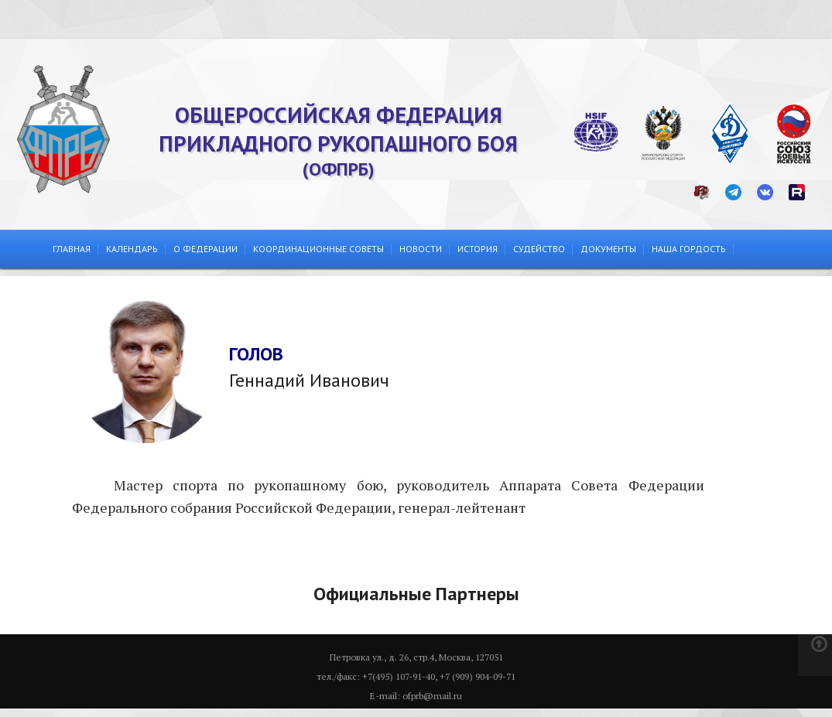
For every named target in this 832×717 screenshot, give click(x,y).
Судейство (539, 248)
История (477, 248)
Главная (72, 248)
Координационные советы (318, 248)
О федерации (205, 248)
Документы (608, 248)
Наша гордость (689, 248)
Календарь (132, 248)
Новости (420, 248)
